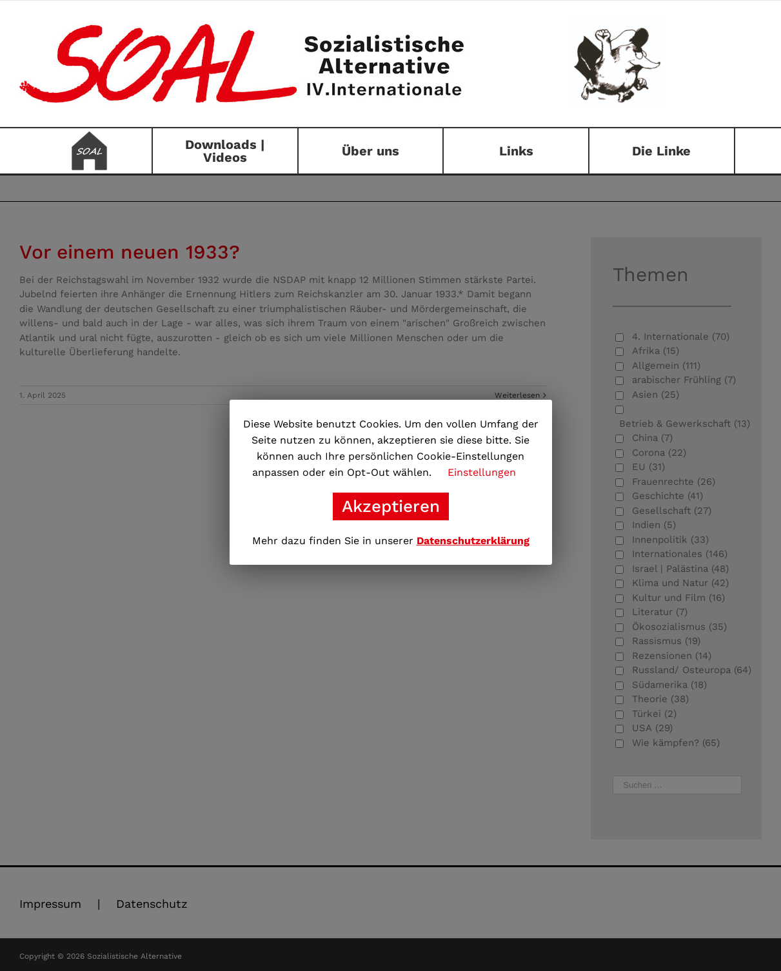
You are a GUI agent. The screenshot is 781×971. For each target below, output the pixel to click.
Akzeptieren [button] (391, 506)
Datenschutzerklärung (473, 541)
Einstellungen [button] (482, 472)
